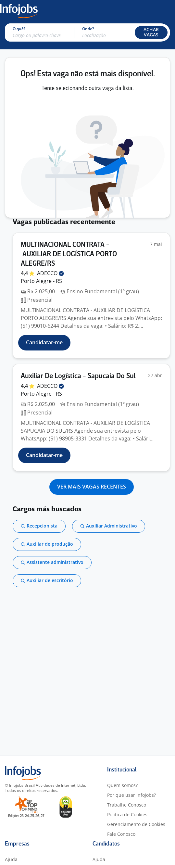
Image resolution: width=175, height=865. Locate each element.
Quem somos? (122, 785)
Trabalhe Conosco (126, 805)
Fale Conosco (121, 834)
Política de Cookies (127, 814)
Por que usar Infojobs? (131, 795)
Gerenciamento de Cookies (136, 824)
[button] (151, 32)
